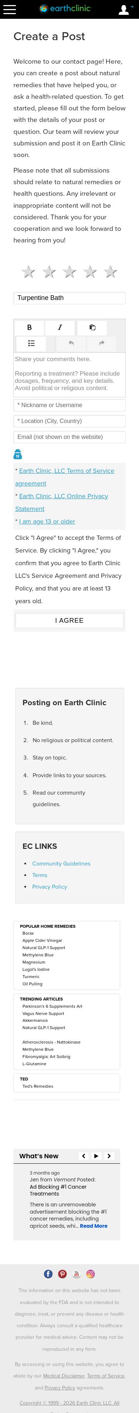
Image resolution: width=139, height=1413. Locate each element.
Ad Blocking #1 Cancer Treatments (58, 1190)
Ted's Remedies (38, 1086)
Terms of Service (105, 1347)
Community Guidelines (61, 863)
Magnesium (34, 962)
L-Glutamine (34, 1063)
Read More (93, 1226)
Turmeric (31, 976)
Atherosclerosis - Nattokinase (52, 1042)
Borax (28, 933)
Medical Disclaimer (64, 1347)
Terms (39, 875)
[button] (29, 328)
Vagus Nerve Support (43, 1013)
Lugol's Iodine (36, 969)
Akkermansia (35, 1020)
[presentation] (29, 328)
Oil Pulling (32, 983)
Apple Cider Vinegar (42, 940)
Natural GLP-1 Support (44, 947)
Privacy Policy (49, 886)
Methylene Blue (38, 954)
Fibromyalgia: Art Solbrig (46, 1056)
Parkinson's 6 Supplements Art (52, 1006)
